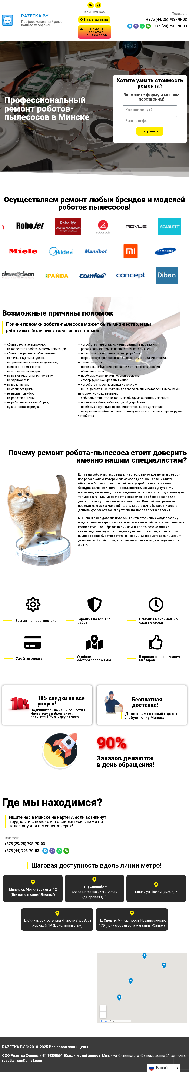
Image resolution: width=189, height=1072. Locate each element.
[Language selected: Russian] (163, 1068)
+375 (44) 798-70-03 (21, 850)
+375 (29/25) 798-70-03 (24, 843)
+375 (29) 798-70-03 (169, 26)
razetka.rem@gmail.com (22, 1061)
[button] (94, 19)
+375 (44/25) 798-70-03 (166, 19)
